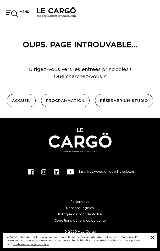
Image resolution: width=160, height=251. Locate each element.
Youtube (70, 171)
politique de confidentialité (31, 244)
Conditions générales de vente (80, 220)
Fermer (153, 237)
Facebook (31, 171)
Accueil (21, 100)
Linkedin (56, 171)
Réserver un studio (124, 100)
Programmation (65, 100)
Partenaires (80, 201)
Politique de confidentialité (80, 214)
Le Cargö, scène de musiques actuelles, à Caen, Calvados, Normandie (56, 12)
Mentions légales (80, 208)
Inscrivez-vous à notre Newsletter (106, 171)
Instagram (43, 171)
